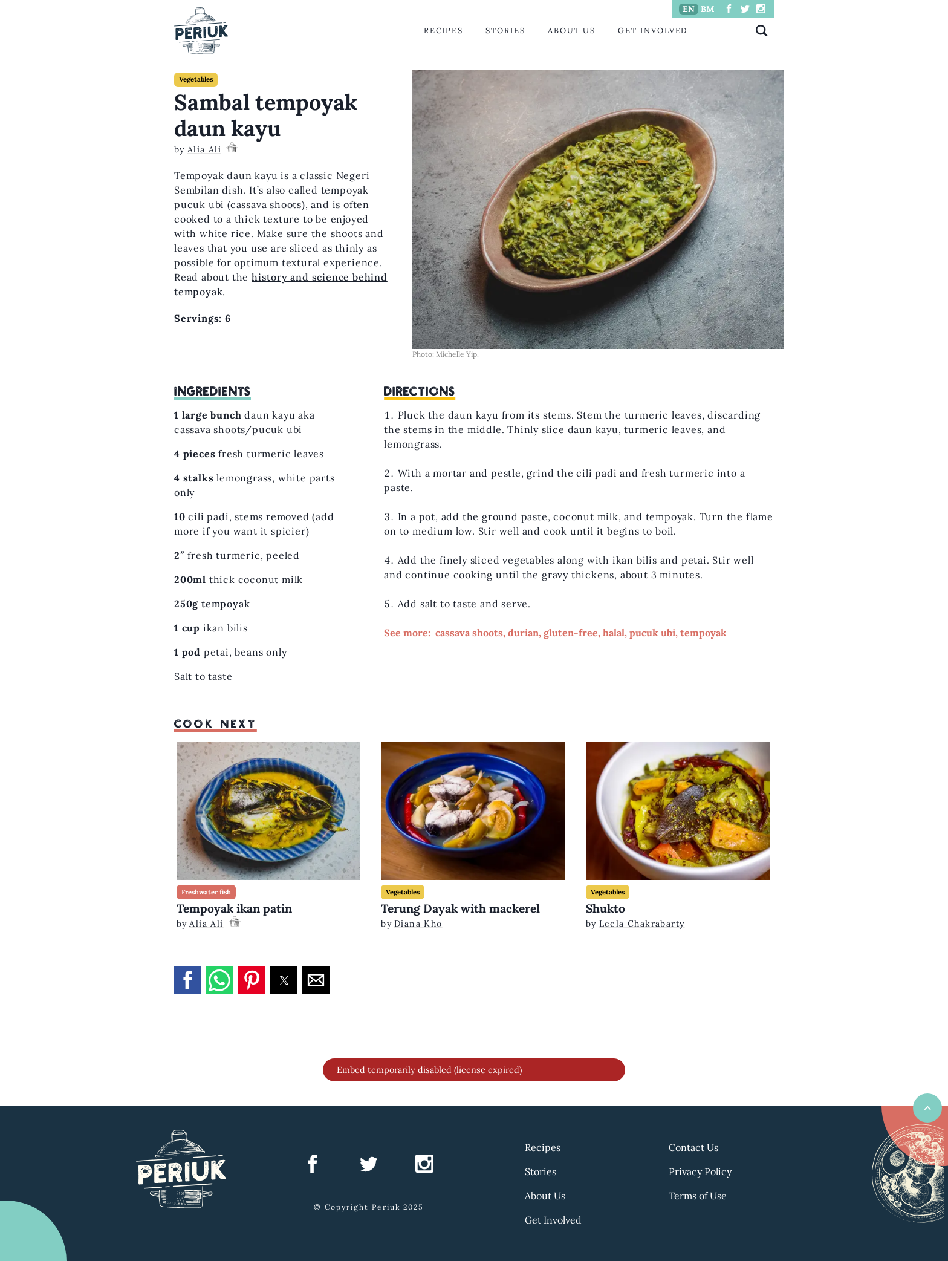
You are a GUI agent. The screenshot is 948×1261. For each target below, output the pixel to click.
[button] (187, 980)
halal (614, 633)
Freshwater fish (206, 892)
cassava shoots (469, 633)
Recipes (443, 30)
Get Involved (653, 30)
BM (708, 9)
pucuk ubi (652, 633)
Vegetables (196, 79)
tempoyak (225, 604)
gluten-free (571, 633)
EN (689, 9)
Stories (505, 30)
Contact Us (693, 1147)
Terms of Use (698, 1196)
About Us (572, 30)
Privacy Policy (700, 1171)
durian (523, 633)
